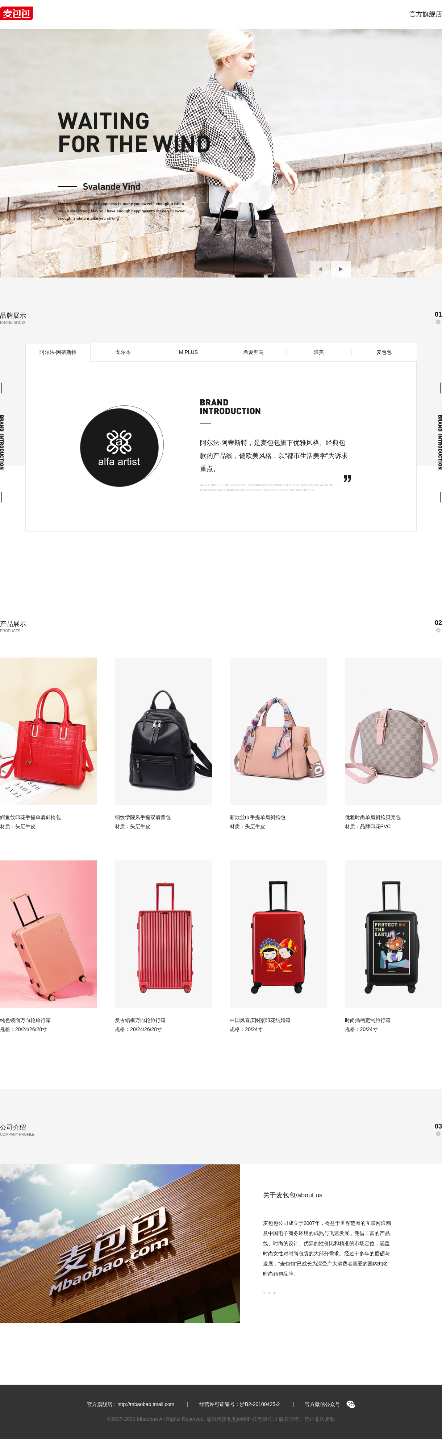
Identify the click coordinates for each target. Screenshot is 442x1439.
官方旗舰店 (425, 14)
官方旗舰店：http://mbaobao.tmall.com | (137, 1404)
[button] (320, 269)
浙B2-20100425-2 (260, 1404)
